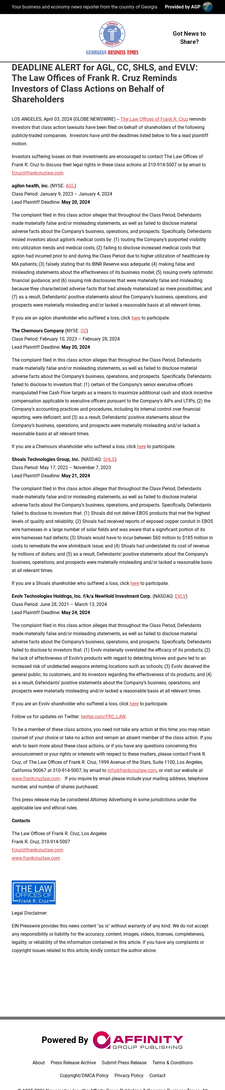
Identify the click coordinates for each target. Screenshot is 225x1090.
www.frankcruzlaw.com (36, 778)
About (39, 1062)
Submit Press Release (124, 1062)
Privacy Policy (129, 1075)
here (136, 318)
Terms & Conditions (172, 1062)
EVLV (180, 596)
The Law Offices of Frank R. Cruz (154, 119)
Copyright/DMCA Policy (84, 1075)
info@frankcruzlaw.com (132, 770)
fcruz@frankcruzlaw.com (37, 173)
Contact (157, 1075)
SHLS (109, 459)
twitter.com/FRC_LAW (103, 716)
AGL (70, 186)
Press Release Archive (73, 1062)
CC (83, 331)
